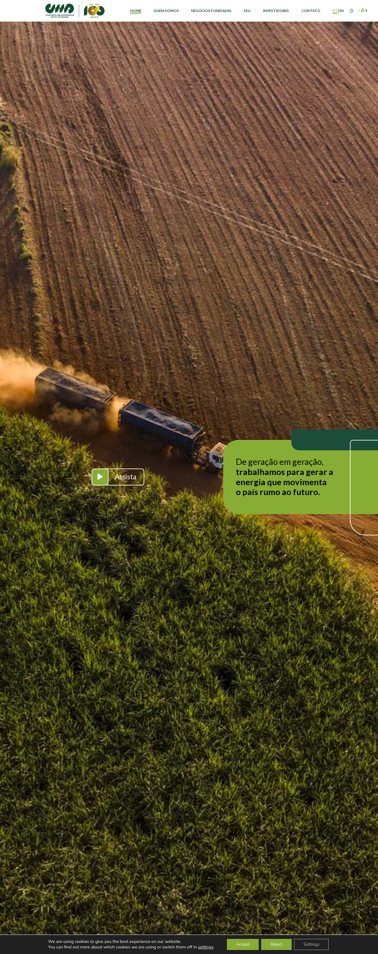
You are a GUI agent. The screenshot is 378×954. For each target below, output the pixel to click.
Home (135, 11)
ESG (247, 11)
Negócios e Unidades (211, 11)
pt (335, 11)
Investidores (276, 11)
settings (205, 947)
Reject (276, 944)
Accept (242, 944)
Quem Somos (166, 11)
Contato (311, 11)
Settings (311, 944)
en (341, 11)
